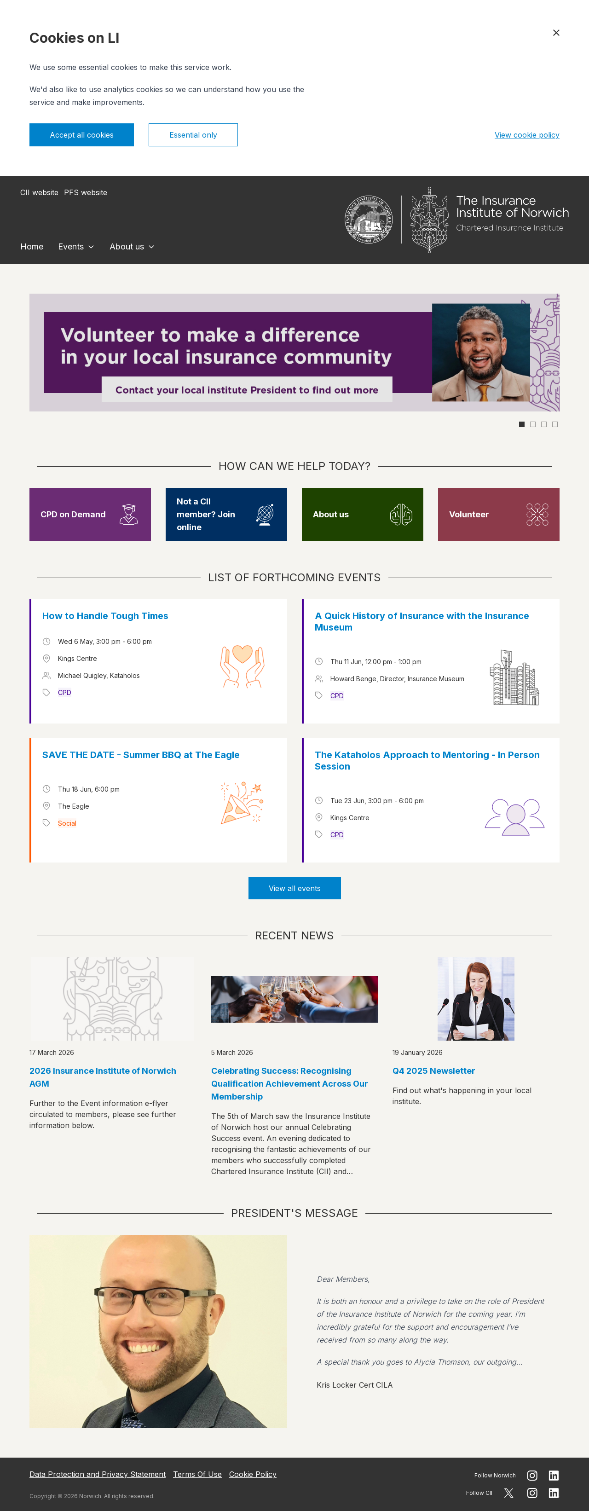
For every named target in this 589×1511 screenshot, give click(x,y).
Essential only (193, 134)
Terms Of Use (197, 1474)
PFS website (85, 192)
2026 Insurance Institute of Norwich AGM (102, 1077)
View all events (295, 888)
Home (31, 246)
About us (127, 246)
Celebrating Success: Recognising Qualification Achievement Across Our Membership (289, 1083)
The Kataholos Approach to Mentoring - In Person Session (427, 760)
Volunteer (469, 514)
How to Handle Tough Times (105, 615)
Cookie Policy (253, 1474)
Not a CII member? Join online (206, 514)
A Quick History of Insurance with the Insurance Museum (422, 621)
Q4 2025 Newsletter (434, 1071)
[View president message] (294, 1331)
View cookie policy (527, 134)
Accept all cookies (82, 134)
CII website (39, 192)
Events (71, 246)
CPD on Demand (73, 514)
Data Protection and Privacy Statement (97, 1474)
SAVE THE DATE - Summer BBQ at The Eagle (141, 754)
